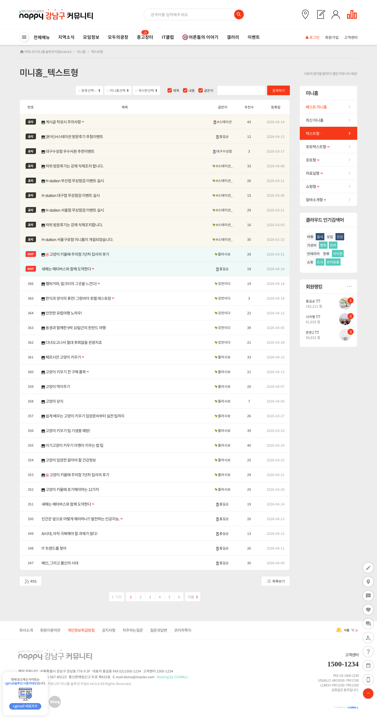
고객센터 (352, 655)
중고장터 (145, 37)
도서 (320, 262)
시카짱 (310, 316)
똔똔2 (310, 332)
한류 (326, 253)
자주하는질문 (133, 630)
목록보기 (275, 581)
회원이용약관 (50, 630)
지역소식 (66, 37)
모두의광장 (118, 37)
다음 (194, 596)
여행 (310, 236)
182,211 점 (314, 306)
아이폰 (337, 253)
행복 (323, 245)
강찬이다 (222, 283)
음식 (320, 236)
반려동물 (333, 262)
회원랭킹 (329, 286)
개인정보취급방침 (81, 630)
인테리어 (313, 253)
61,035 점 (313, 321)
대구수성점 (222, 151)
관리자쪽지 (182, 630)
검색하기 (278, 90)
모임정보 (91, 37)
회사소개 (26, 630)
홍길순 (222, 136)
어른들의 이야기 (200, 37)
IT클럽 (168, 37)
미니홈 (81, 51)
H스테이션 (223, 121)
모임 (330, 236)
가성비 (311, 245)
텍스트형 (97, 51)
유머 (333, 245)
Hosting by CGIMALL (172, 676)
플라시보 (222, 254)
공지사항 (108, 630)
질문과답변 (158, 630)
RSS (30, 581)
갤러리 (233, 37)
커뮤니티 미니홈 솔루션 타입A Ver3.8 (47, 51)
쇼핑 (310, 262)
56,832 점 (313, 337)
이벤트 (254, 37)
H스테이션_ (223, 165)
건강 (340, 236)
